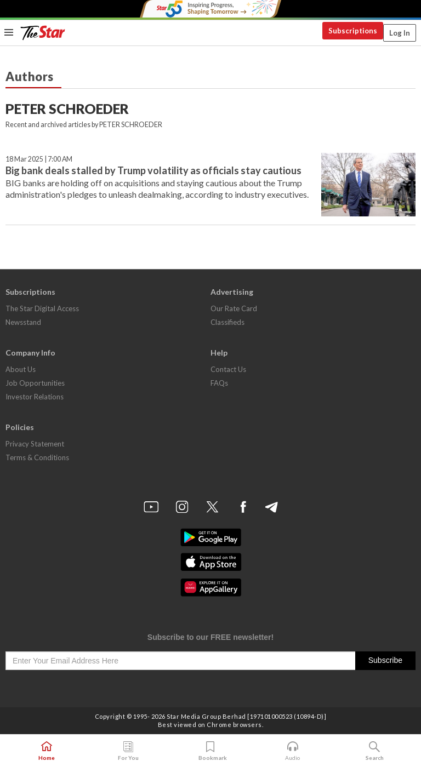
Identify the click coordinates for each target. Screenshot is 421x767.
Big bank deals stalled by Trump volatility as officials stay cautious (153, 170)
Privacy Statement (34, 443)
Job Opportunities (35, 383)
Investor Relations (34, 396)
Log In (399, 32)
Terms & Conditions (37, 457)
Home (46, 751)
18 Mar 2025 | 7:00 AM (38, 159)
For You (128, 751)
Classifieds (227, 322)
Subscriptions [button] (352, 30)
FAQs (219, 383)
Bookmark (210, 751)
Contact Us (228, 369)
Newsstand (23, 322)
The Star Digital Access (42, 308)
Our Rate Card (233, 308)
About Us (20, 369)
